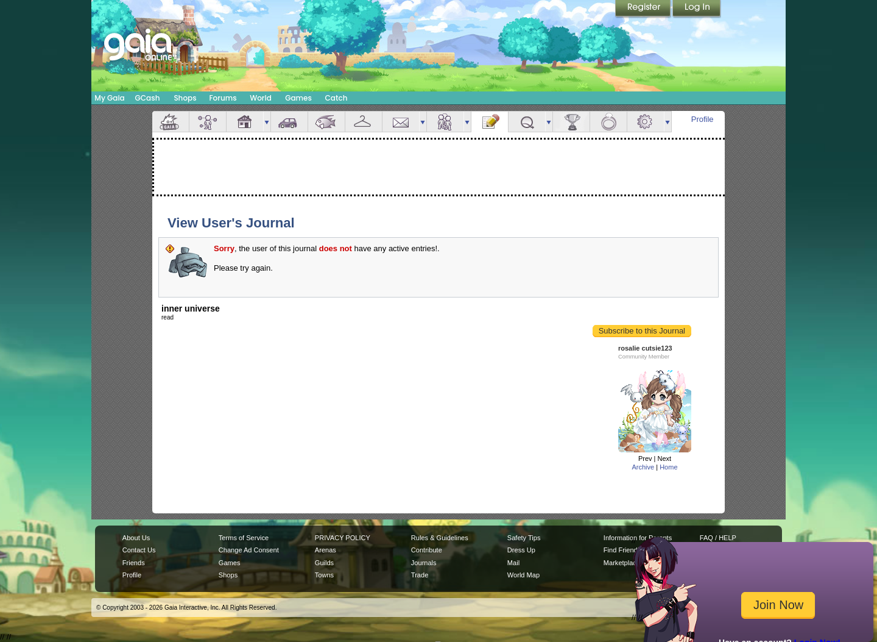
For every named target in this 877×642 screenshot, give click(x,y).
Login (696, 9)
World (261, 98)
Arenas (325, 550)
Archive (643, 467)
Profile (702, 119)
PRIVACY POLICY (342, 537)
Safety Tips (524, 537)
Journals (424, 562)
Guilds (324, 562)
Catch (336, 98)
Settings (645, 122)
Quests (527, 122)
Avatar (207, 122)
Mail (400, 122)
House (245, 122)
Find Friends (622, 550)
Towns (324, 575)
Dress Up (521, 550)
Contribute (426, 550)
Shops (185, 98)
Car (289, 122)
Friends (445, 122)
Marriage (608, 122)
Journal (489, 122)
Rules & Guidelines (439, 537)
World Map (523, 575)
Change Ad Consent (249, 550)
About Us (136, 537)
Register (643, 9)
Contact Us (139, 550)
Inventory (363, 122)
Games (298, 98)
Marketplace (622, 562)
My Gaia (109, 98)
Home (668, 467)
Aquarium (326, 122)
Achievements (571, 122)
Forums (222, 98)
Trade (419, 575)
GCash (147, 98)
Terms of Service (244, 537)
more (266, 122)
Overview (170, 122)
